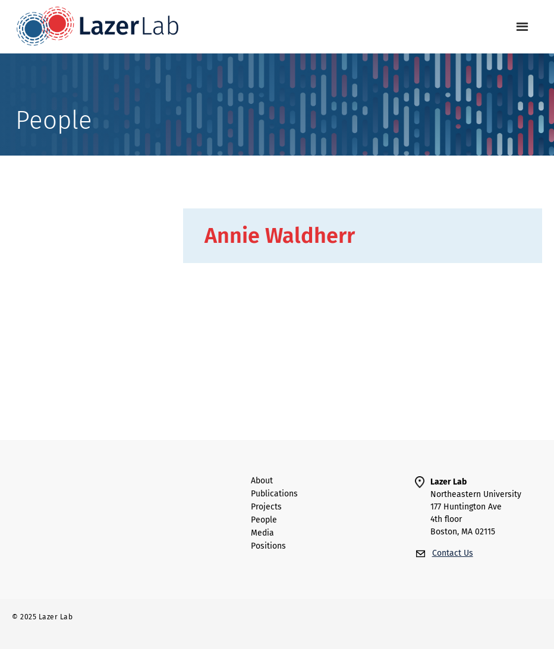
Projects (266, 507)
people (264, 520)
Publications (274, 494)
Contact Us (452, 553)
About (262, 481)
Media (262, 533)
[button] (522, 27)
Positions (268, 546)
